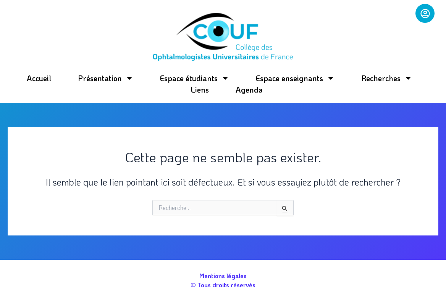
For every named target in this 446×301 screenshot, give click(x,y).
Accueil (39, 78)
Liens (200, 89)
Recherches (386, 78)
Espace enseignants (295, 78)
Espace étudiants (194, 78)
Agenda (249, 89)
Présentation (105, 78)
